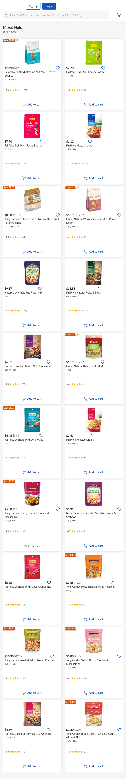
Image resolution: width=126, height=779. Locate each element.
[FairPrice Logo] (17, 6)
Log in (49, 6)
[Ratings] (16, 90)
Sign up (33, 6)
